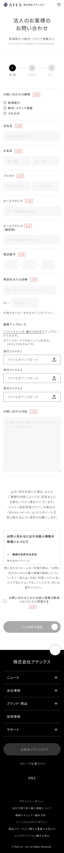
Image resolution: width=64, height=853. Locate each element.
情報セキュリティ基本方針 (32, 815)
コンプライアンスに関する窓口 (32, 835)
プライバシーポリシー (32, 801)
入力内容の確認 (32, 627)
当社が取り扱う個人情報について (32, 808)
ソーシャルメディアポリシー (32, 822)
